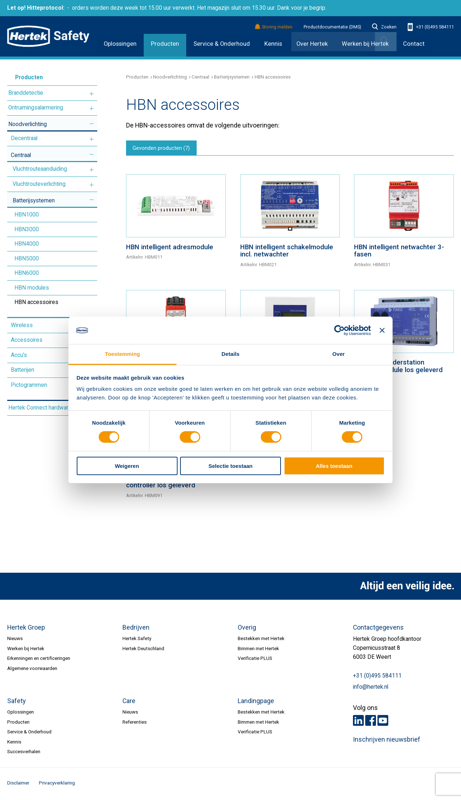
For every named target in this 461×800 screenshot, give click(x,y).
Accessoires (26, 340)
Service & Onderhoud (221, 43)
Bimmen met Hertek (258, 649)
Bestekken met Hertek (261, 640)
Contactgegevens (378, 629)
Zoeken (384, 27)
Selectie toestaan (230, 466)
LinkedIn (358, 721)
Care (128, 702)
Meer (91, 93)
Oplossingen (120, 43)
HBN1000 (26, 214)
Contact (414, 43)
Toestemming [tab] (122, 354)
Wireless (22, 325)
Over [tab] (338, 354)
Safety (16, 702)
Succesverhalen (23, 753)
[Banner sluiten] (382, 330)
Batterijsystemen (34, 200)
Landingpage (256, 702)
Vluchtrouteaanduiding (40, 169)
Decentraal (24, 138)
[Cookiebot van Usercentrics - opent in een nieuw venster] (339, 330)
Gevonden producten (163, 149)
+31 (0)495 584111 (431, 27)
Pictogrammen (29, 385)
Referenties (134, 723)
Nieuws (15, 640)
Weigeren (127, 466)
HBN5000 (26, 258)
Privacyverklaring (57, 784)
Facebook (370, 721)
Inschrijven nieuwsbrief (386, 740)
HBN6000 (26, 273)
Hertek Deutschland (143, 649)
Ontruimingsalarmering (35, 107)
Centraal (21, 155)
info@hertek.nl (370, 688)
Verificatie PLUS (255, 659)
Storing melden (273, 27)
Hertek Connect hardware (40, 408)
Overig (247, 629)
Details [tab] (230, 354)
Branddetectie (25, 93)
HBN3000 (26, 229)
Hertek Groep (26, 629)
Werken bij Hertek (25, 649)
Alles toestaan (334, 466)
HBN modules (31, 288)
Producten (165, 43)
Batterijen (22, 370)
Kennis (273, 43)
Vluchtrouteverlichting (39, 184)
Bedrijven (135, 629)
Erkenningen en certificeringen (38, 659)
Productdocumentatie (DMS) (332, 27)
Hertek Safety (136, 640)
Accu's (19, 355)
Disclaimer (18, 784)
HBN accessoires (36, 302)
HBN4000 (26, 244)
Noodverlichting (27, 124)
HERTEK (48, 36)
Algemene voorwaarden (32, 669)
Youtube (382, 721)
